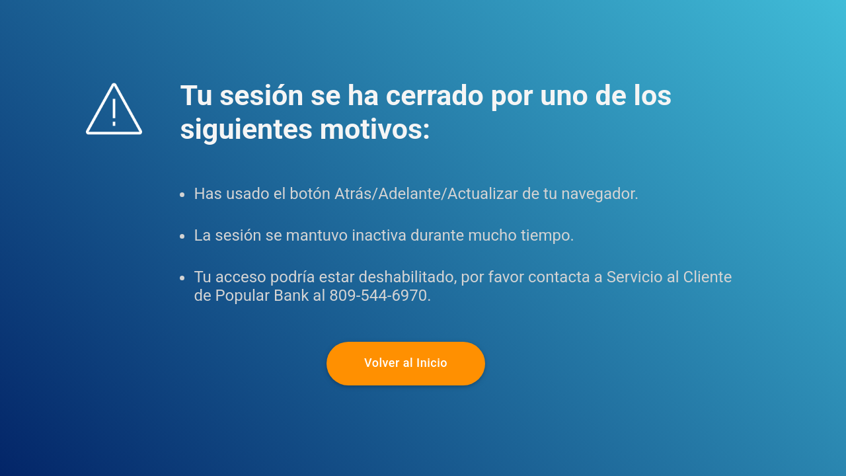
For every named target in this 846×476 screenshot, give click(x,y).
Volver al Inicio (405, 363)
